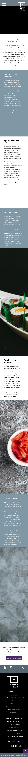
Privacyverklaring (10, 755)
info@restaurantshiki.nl (15, 730)
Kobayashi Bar (14, 712)
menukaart (7, 233)
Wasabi (7, 360)
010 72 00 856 (15, 727)
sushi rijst (6, 171)
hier (11, 154)
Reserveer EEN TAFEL (14, 658)
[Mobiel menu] (4, 3)
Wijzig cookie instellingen (21, 755)
